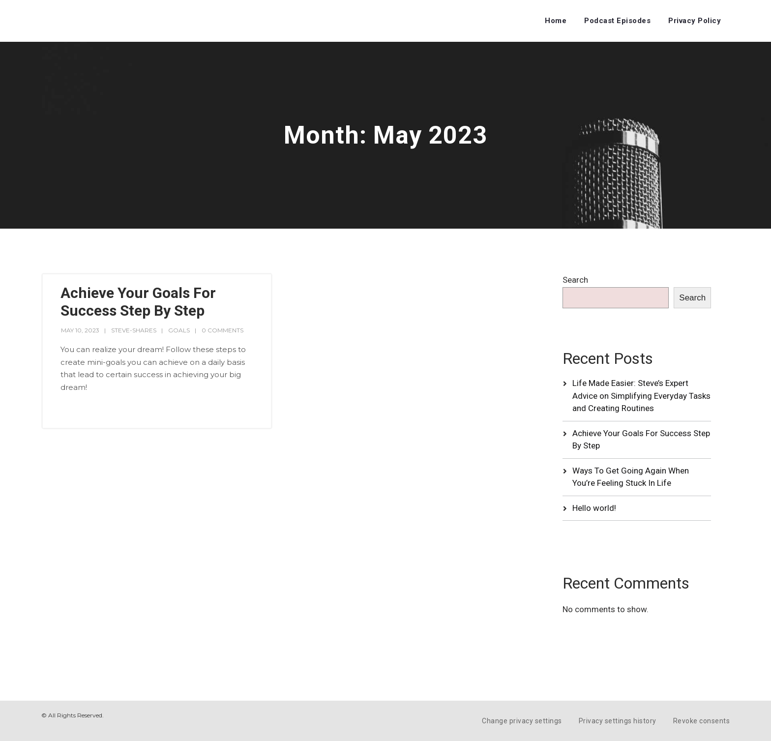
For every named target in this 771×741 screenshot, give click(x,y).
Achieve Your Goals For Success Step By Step (138, 301)
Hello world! (594, 508)
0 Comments (222, 330)
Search (575, 280)
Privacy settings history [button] (617, 721)
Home (555, 20)
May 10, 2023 (80, 330)
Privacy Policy (694, 20)
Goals (179, 330)
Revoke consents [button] (701, 721)
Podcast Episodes (617, 20)
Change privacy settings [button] (522, 721)
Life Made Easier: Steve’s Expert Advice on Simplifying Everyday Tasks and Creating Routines (641, 395)
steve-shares (133, 330)
